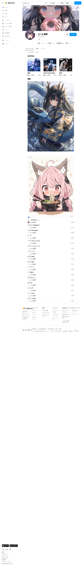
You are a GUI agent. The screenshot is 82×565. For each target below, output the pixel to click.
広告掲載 (65, 560)
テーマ (34, 544)
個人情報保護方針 (42, 558)
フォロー (73, 34)
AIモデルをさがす (45, 544)
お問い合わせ (5, 558)
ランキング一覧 (55, 548)
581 (39, 43)
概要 (3, 552)
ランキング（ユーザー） (55, 544)
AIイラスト (35, 539)
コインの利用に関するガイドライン (41, 560)
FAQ (52, 560)
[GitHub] (31, 559)
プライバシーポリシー (7, 561)
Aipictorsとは (75, 540)
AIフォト (34, 542)
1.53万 (49, 43)
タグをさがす (45, 542)
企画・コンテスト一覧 (65, 540)
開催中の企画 (65, 543)
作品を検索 (45, 539)
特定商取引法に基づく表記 (55, 558)
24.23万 (59, 43)
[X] (39, 39)
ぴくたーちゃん (5, 556)
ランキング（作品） (55, 540)
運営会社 (70, 560)
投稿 (67, 3)
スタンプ (43, 48)
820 (67, 43)
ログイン (78, 3)
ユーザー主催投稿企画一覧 (65, 550)
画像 (37, 48)
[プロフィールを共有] (67, 34)
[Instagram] (28, 559)
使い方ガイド (5, 554)
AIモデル (34, 546)
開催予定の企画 (65, 546)
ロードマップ (75, 543)
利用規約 (4, 559)
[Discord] (26, 559)
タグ (33, 548)
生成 (62, 3)
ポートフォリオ (29, 48)
